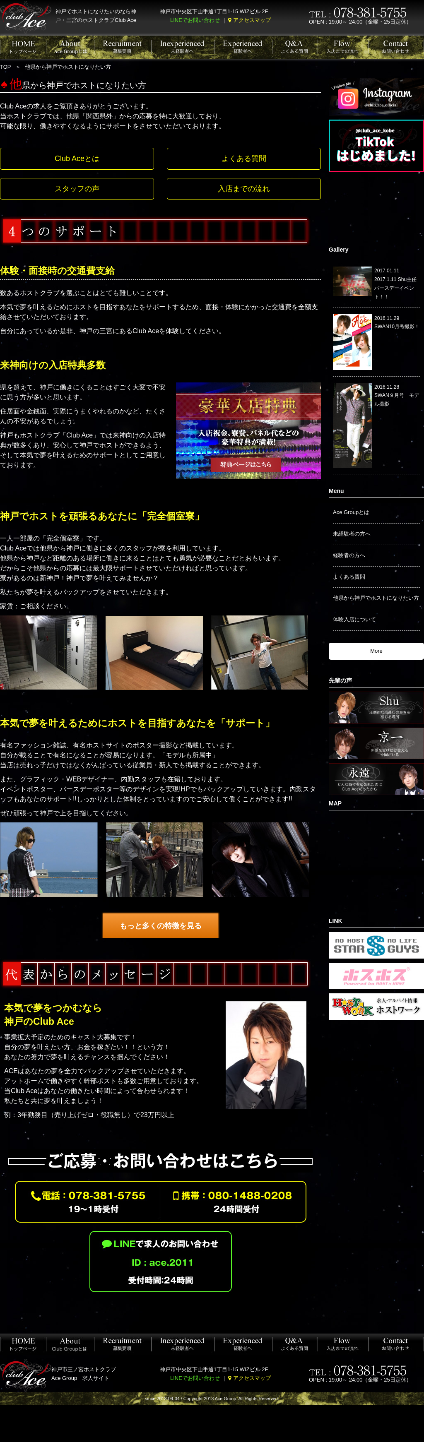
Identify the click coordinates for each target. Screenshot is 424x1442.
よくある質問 (244, 158)
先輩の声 (340, 680)
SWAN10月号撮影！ (396, 326)
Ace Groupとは (351, 512)
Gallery (338, 249)
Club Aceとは (77, 158)
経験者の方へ (349, 555)
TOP (5, 67)
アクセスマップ (252, 20)
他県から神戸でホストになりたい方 (376, 598)
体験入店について (354, 619)
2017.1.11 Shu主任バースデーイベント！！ (395, 288)
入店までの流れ (244, 189)
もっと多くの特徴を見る (161, 926)
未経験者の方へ (352, 534)
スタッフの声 (77, 189)
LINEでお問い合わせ (195, 20)
